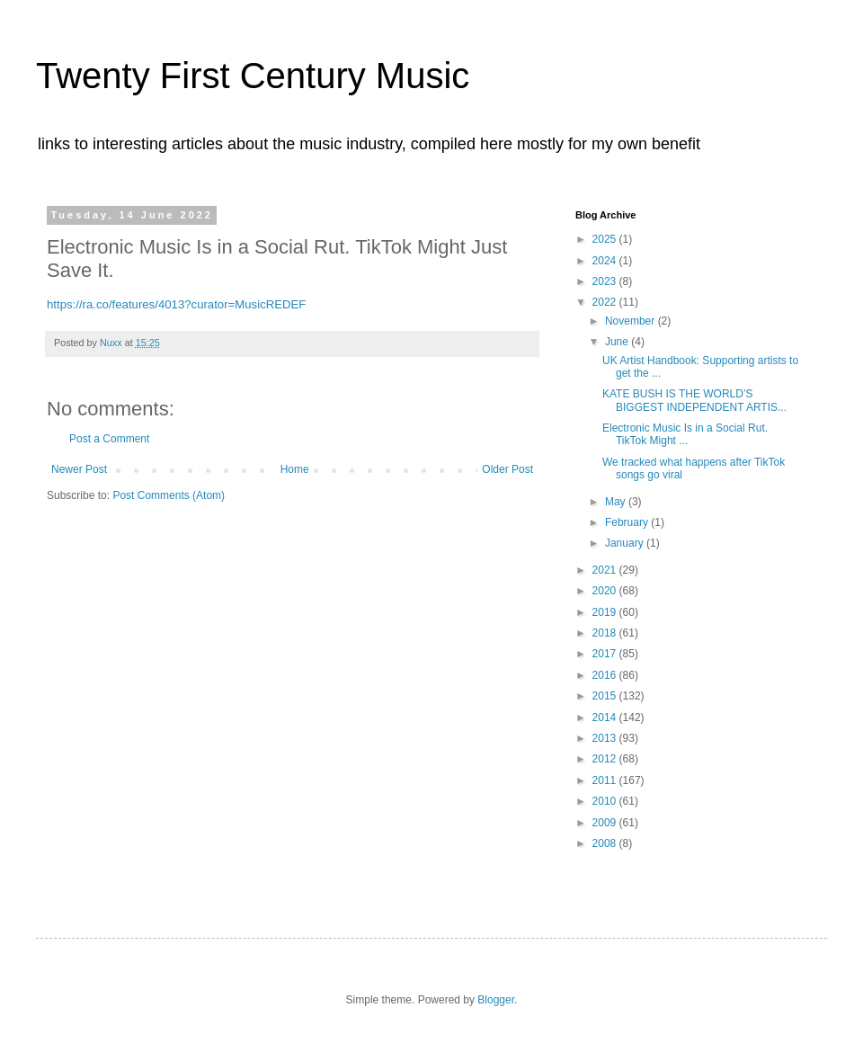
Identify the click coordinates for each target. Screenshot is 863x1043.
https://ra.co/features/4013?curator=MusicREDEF (176, 304)
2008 (605, 843)
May (616, 501)
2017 (605, 653)
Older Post (507, 469)
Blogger (495, 1000)
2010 (605, 801)
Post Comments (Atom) (168, 495)
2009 (605, 822)
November (631, 321)
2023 (605, 281)
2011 (605, 780)
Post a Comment (109, 438)
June (618, 341)
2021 (605, 570)
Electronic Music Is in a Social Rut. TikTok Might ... (685, 434)
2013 (605, 738)
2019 (605, 612)
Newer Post (79, 469)
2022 (605, 302)
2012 (605, 759)
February (628, 522)
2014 (605, 717)
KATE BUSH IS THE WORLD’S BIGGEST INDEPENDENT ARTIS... (694, 400)
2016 (605, 675)
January (625, 543)
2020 (605, 590)
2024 (605, 260)
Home (294, 469)
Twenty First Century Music (252, 75)
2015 (605, 696)
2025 (605, 239)
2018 (605, 633)
